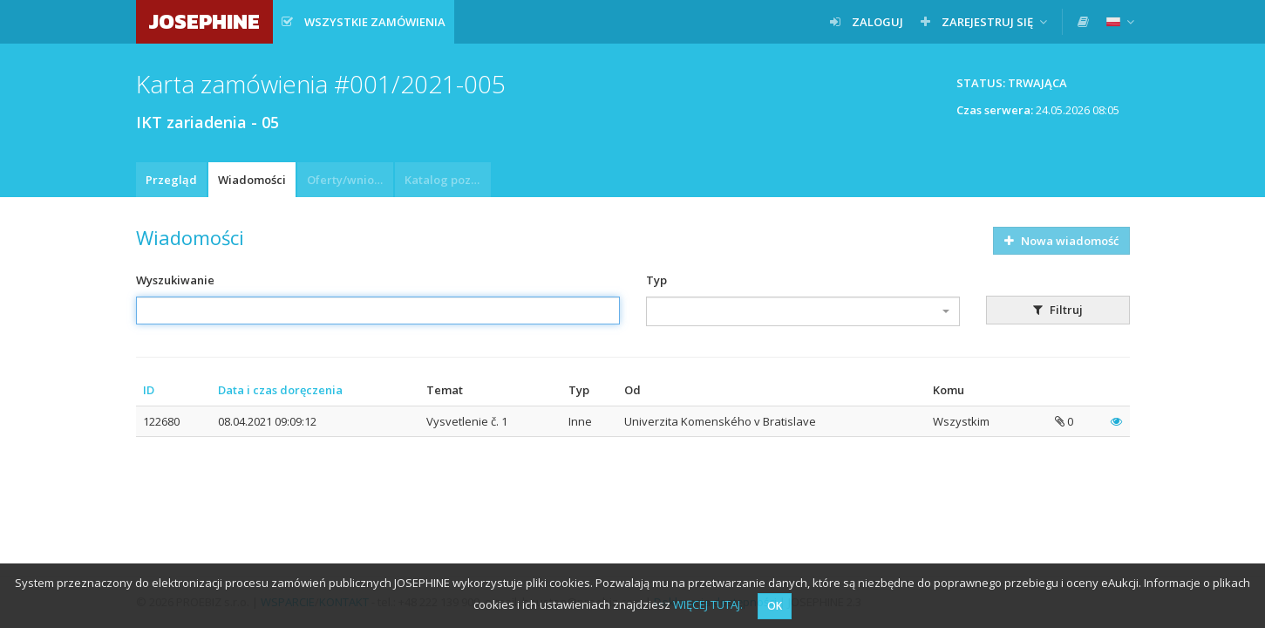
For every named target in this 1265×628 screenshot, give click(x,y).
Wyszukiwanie (175, 280)
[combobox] (803, 311)
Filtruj (1058, 309)
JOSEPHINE (204, 21)
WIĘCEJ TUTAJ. (708, 604)
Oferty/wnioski (348, 180)
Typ (656, 280)
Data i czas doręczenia (280, 390)
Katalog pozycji (447, 180)
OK (774, 605)
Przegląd (171, 180)
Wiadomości (252, 180)
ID (148, 390)
